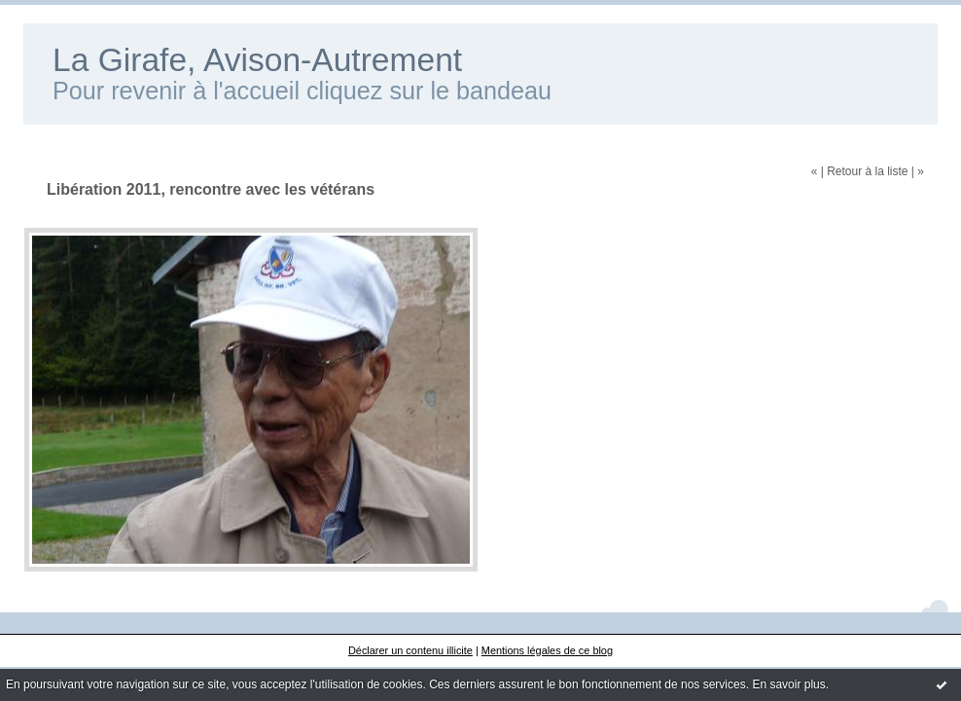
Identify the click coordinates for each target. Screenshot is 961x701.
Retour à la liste (867, 171)
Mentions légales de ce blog (547, 650)
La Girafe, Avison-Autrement (257, 60)
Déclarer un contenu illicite (410, 650)
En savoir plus (788, 684)
